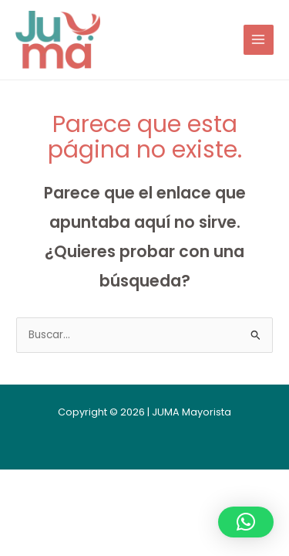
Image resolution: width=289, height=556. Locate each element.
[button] (246, 522)
